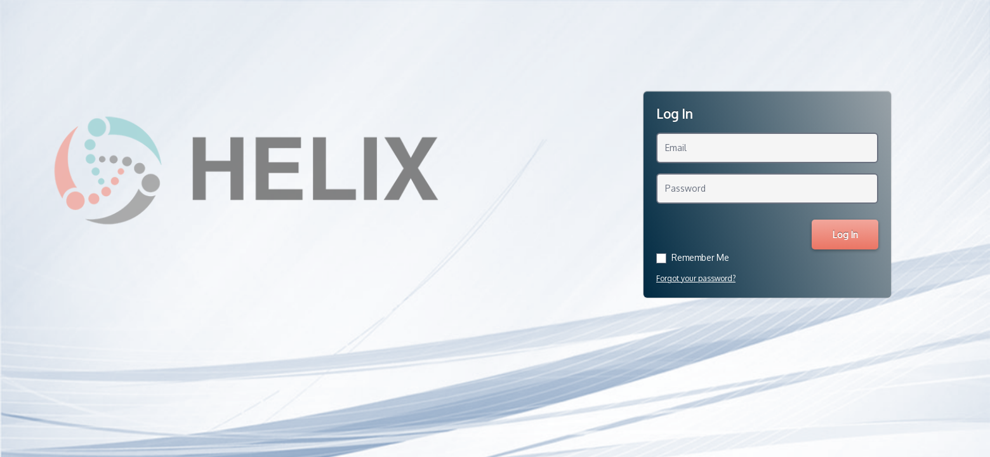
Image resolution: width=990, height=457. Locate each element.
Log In (845, 234)
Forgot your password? (696, 278)
